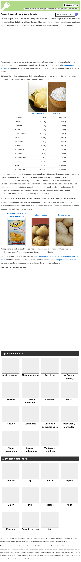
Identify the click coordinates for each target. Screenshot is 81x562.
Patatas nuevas (40, 215)
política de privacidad (32, 558)
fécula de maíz (57, 113)
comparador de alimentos (66, 260)
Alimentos (70, 5)
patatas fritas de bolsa (37, 113)
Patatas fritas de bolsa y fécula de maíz (19, 14)
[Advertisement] (40, 43)
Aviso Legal (43, 558)
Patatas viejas (64, 215)
